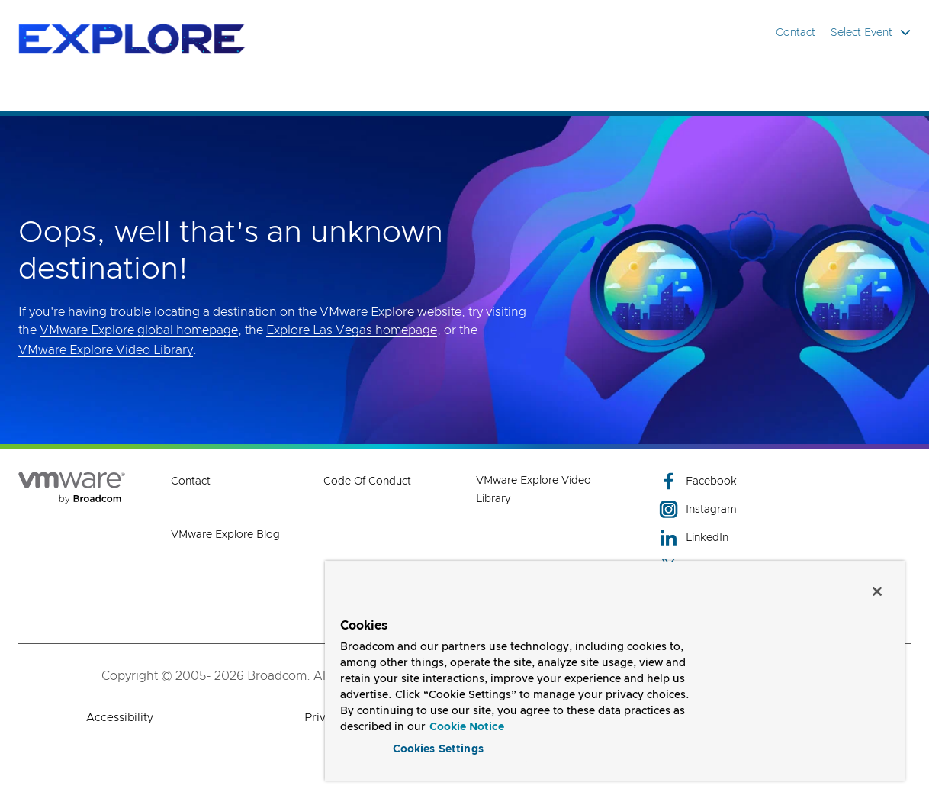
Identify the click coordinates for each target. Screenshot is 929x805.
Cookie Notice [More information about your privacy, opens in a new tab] (466, 725)
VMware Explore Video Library (105, 350)
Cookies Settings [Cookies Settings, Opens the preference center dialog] (438, 747)
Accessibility (119, 717)
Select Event (871, 32)
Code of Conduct (367, 481)
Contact (795, 32)
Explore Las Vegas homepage (351, 330)
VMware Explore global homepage (139, 330)
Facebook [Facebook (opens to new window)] (698, 481)
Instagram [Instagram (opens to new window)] (698, 509)
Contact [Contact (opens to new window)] (191, 481)
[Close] (877, 589)
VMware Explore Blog (225, 535)
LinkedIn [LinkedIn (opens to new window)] (693, 537)
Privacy (324, 717)
